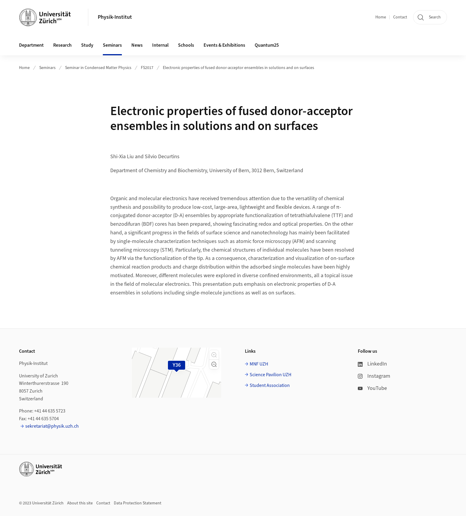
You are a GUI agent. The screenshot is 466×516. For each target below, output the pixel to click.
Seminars (47, 68)
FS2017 (147, 68)
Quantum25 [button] (267, 45)
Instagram (374, 376)
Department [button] (31, 45)
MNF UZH (259, 364)
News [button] (137, 45)
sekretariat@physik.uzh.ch (52, 426)
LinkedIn (372, 364)
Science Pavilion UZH (270, 374)
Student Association (270, 385)
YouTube (372, 388)
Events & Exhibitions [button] (224, 45)
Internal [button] (160, 45)
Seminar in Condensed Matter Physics (98, 68)
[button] (214, 355)
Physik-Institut (115, 17)
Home (380, 17)
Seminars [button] (112, 45)
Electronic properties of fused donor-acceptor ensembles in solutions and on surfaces (238, 68)
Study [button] (87, 45)
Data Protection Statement (137, 503)
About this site (80, 503)
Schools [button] (186, 45)
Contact (400, 17)
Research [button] (62, 45)
